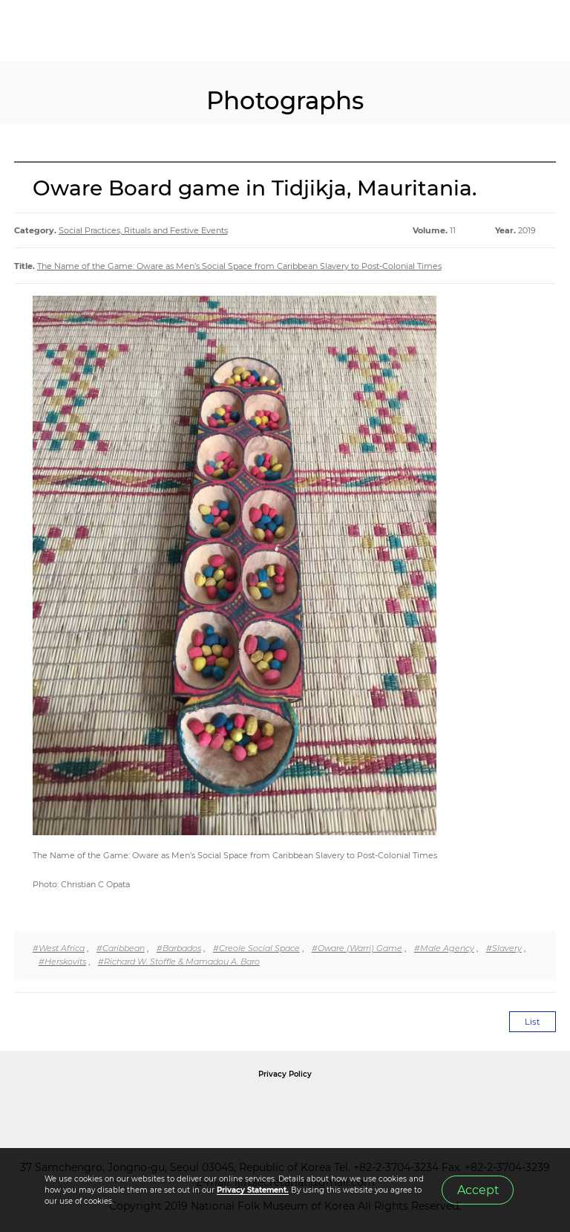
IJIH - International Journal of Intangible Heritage (89, 30)
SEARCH (510, 30)
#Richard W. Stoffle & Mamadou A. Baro (179, 961)
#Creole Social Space (256, 948)
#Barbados (179, 948)
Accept (478, 1190)
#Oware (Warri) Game (357, 948)
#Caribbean (120, 948)
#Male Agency (444, 948)
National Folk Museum (159, 1108)
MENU (544, 30)
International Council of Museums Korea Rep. (445, 1108)
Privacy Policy (285, 1074)
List (532, 1022)
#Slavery (504, 948)
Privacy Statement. (253, 1190)
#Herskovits (62, 961)
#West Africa (59, 948)
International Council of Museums (315, 1108)
